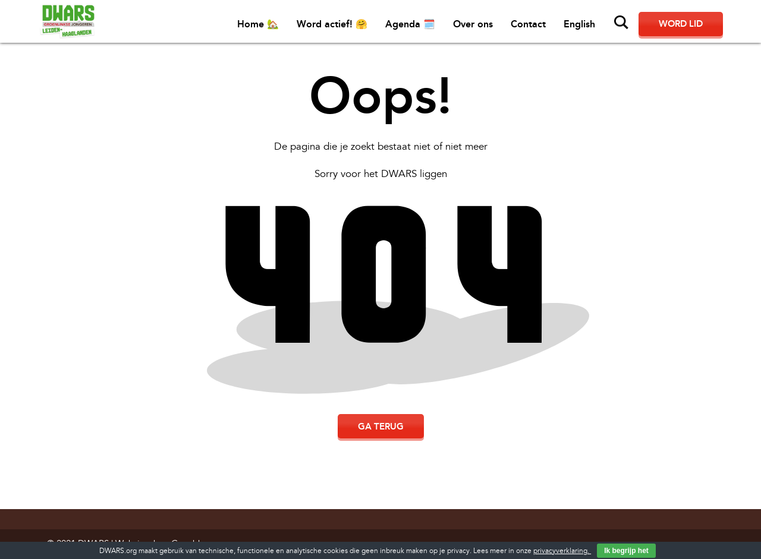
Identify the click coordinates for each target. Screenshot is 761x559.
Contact (528, 24)
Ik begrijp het (626, 551)
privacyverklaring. (562, 551)
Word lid (681, 23)
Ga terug (381, 426)
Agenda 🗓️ (410, 24)
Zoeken (621, 22)
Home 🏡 (258, 24)
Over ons (473, 24)
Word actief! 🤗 (332, 24)
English (579, 24)
